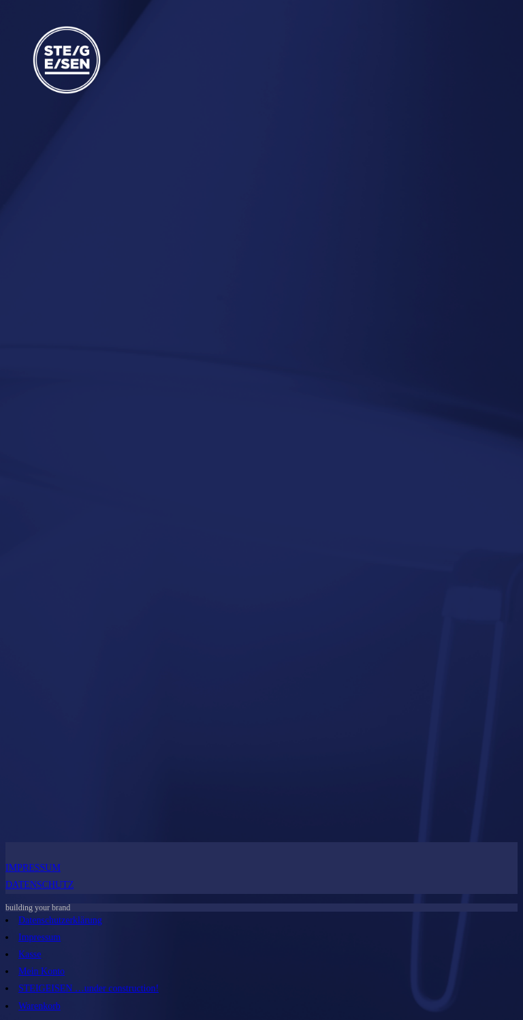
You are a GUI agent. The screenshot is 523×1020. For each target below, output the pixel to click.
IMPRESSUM (33, 868)
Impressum (39, 937)
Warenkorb (39, 1006)
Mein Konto (41, 971)
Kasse (29, 954)
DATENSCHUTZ (39, 885)
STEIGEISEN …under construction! (88, 988)
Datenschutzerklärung (60, 920)
